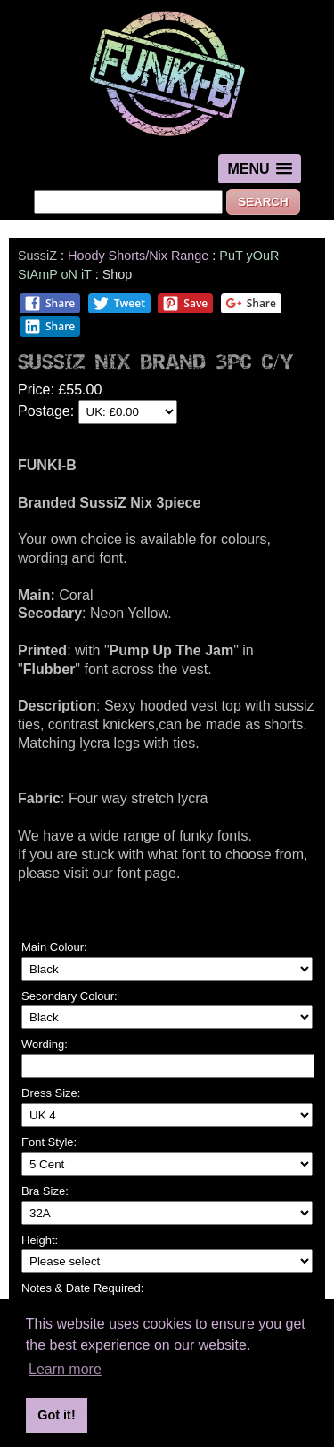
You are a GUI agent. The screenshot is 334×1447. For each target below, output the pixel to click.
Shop (117, 274)
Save (185, 303)
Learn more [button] (65, 1369)
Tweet (119, 303)
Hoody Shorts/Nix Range (138, 255)
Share (49, 303)
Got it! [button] (56, 1415)
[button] (259, 168)
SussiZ (37, 255)
